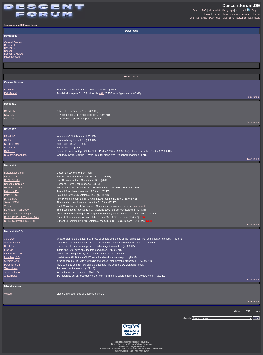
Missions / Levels (13, 187)
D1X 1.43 (9, 118)
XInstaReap (10, 275)
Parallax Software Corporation (140, 344)
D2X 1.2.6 (9, 151)
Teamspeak (254, 17)
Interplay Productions (140, 342)
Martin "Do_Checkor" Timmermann (149, 349)
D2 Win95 (9, 136)
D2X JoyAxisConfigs (15, 155)
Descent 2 (9, 48)
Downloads (214, 17)
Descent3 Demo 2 (14, 184)
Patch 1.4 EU (11, 191)
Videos (8, 293)
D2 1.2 (7, 140)
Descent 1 (9, 45)
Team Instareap (12, 272)
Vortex (7, 206)
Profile (207, 14)
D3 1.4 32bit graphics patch (19, 213)
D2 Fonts (9, 89)
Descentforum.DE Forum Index (20, 25)
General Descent (13, 42)
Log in (256, 14)
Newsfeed (243, 10)
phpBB (125, 351)
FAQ (204, 10)
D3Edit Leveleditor (14, 172)
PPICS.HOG (11, 198)
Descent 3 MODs (13, 53)
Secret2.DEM (11, 202)
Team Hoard (10, 268)
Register (256, 10)
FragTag (8, 250)
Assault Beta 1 (12, 242)
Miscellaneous (12, 56)
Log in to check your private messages (232, 14)
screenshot (139, 206)
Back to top (253, 97)
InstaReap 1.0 (12, 257)
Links (231, 17)
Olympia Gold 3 (12, 261)
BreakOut (9, 246)
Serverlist (241, 17)
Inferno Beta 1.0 (13, 253)
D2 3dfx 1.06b (12, 143)
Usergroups (228, 10)
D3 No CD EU (12, 176)
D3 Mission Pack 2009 (16, 209)
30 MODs (9, 238)
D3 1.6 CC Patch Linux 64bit (19, 221)
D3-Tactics (201, 17)
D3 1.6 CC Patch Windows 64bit (21, 217)
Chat (191, 17)
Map (225, 17)
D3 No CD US (12, 180)
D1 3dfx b (9, 111)
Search (196, 10)
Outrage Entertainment (137, 346)
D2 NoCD (9, 147)
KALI (101, 93)
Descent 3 (9, 51)
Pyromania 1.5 (12, 264)
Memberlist (214, 10)
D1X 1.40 (9, 114)
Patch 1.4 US (11, 195)
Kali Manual (10, 93)
